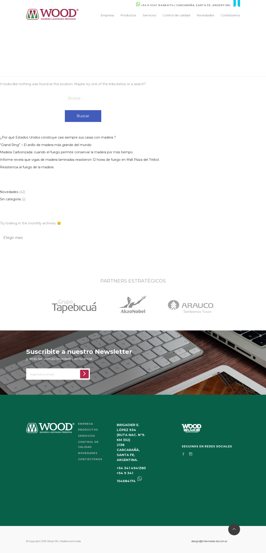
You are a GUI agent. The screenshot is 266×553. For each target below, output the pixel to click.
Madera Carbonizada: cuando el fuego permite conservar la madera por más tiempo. (66, 152)
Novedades (205, 15)
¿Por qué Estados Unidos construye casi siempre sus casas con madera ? (58, 137)
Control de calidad (176, 15)
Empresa (107, 15)
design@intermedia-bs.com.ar (209, 541)
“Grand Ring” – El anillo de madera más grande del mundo (45, 145)
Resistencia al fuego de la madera (26, 167)
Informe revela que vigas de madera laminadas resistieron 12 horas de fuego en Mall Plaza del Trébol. (80, 160)
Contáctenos (230, 15)
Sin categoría (10, 199)
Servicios (149, 15)
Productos (128, 15)
